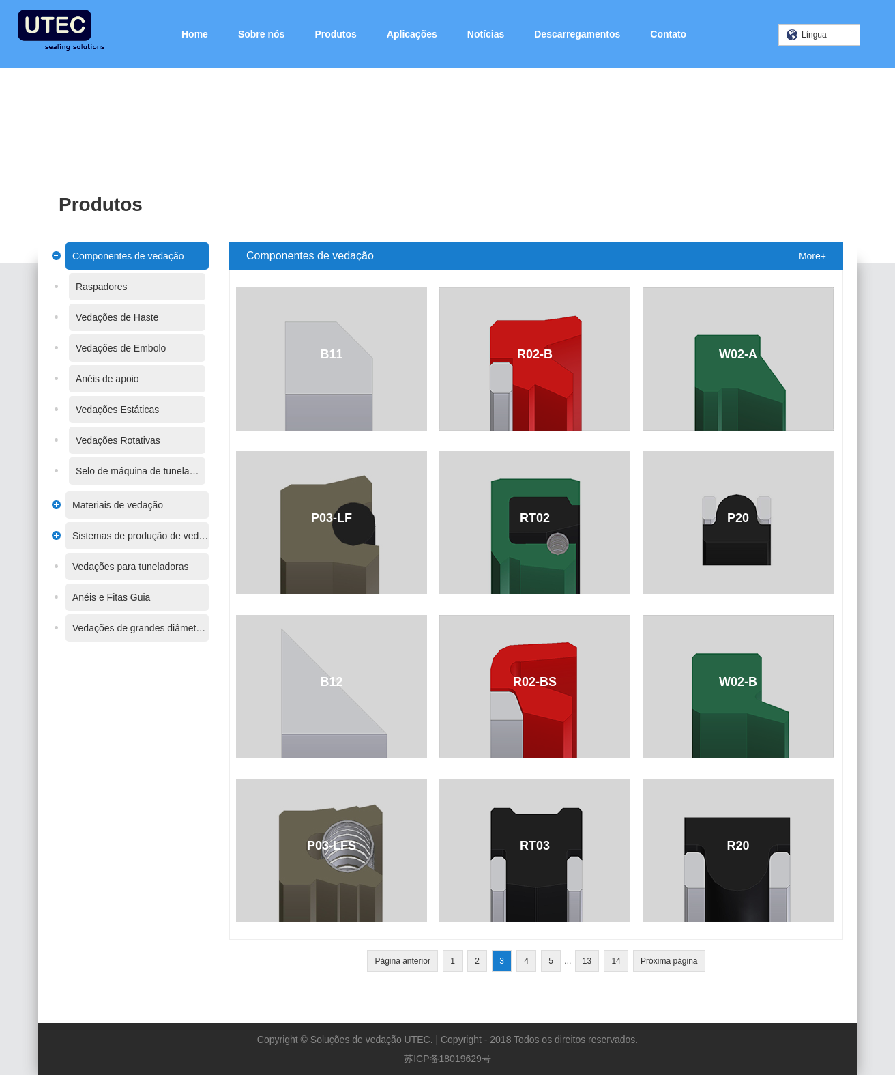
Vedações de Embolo (121, 348)
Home (194, 34)
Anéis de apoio (107, 378)
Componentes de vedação (128, 255)
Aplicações (412, 34)
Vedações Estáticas (117, 409)
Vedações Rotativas (118, 440)
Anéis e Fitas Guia (111, 597)
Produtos (335, 34)
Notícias (485, 34)
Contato (668, 34)
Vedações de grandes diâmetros (140, 627)
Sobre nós (261, 34)
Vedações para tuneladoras (130, 566)
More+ (812, 255)
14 (615, 961)
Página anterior (402, 961)
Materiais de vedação (117, 505)
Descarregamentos (577, 34)
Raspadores (102, 286)
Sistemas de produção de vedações (140, 535)
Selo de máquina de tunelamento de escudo (140, 470)
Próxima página (669, 961)
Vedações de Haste (117, 317)
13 (587, 961)
